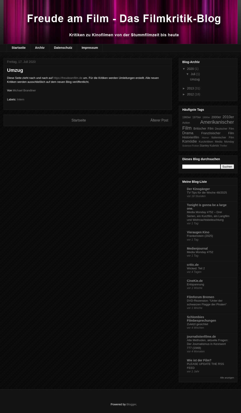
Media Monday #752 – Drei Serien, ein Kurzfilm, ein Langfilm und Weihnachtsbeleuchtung (208, 215)
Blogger (131, 404)
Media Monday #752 (200, 252)
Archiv (40, 47)
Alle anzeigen (227, 377)
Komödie (189, 141)
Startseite (19, 47)
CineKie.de (195, 281)
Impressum (90, 47)
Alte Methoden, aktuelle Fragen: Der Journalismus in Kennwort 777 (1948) (207, 344)
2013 (191, 88)
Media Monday (224, 141)
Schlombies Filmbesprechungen (201, 318)
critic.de (193, 264)
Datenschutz (63, 47)
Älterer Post (159, 120)
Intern (20, 99)
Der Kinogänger (198, 189)
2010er (228, 117)
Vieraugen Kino (198, 232)
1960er (186, 117)
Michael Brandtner (24, 90)
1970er (196, 117)
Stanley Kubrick (209, 145)
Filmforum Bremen (200, 297)
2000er (216, 117)
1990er (206, 117)
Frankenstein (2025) (200, 235)
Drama (187, 133)
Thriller (223, 145)
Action (186, 122)
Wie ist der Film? (199, 360)
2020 (191, 69)
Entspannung (195, 284)
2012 (191, 94)
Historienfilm (190, 137)
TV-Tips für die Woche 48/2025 (207, 192)
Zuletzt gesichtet (197, 324)
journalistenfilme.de (201, 336)
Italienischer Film (222, 137)
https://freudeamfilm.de (67, 78)
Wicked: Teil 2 (196, 268)
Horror (205, 137)
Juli (193, 74)
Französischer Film (217, 133)
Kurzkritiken (206, 141)
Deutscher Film (224, 128)
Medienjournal (197, 248)
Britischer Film (203, 128)
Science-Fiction (190, 145)
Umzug (195, 79)
